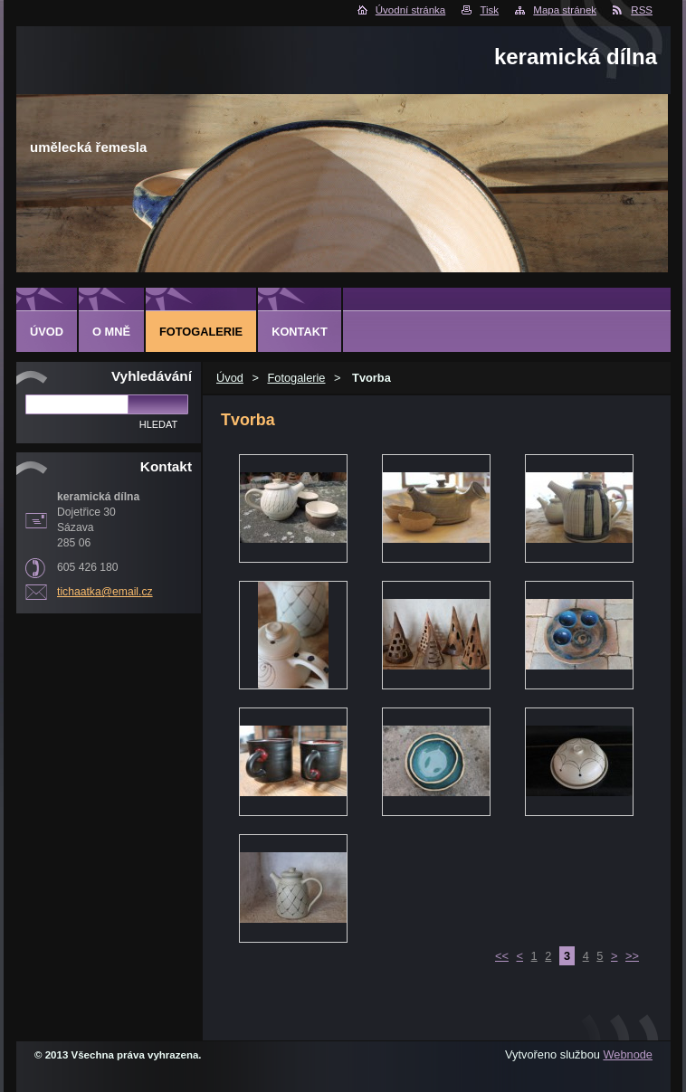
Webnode (628, 1054)
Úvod (229, 378)
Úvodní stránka (410, 10)
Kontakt (300, 331)
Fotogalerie (296, 378)
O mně (111, 331)
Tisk (489, 10)
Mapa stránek (564, 10)
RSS (642, 10)
